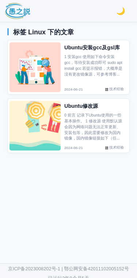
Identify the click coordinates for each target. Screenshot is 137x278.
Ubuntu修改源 (81, 106)
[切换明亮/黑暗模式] (121, 11)
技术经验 (116, 89)
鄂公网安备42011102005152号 (96, 268)
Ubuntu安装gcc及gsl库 (92, 47)
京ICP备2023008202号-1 (34, 268)
